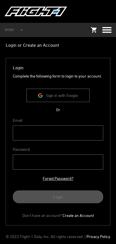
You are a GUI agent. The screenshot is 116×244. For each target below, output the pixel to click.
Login (58, 196)
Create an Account (78, 215)
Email (17, 120)
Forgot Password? (58, 178)
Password (21, 149)
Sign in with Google (58, 95)
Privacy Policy (98, 236)
